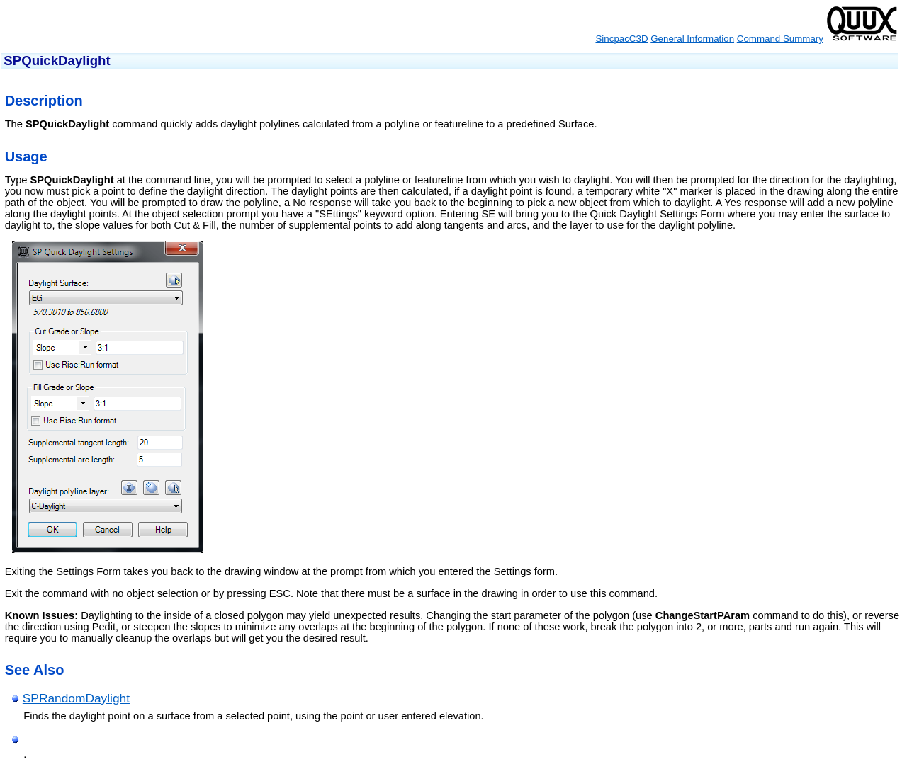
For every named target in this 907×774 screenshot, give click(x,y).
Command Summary (780, 38)
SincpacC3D (621, 38)
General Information (692, 38)
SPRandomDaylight (76, 698)
